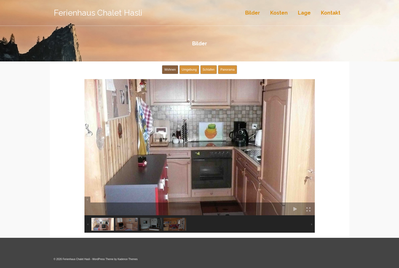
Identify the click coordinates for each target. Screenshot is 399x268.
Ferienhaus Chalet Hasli (98, 12)
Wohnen (170, 69)
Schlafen (209, 69)
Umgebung (189, 69)
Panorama (227, 69)
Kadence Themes (127, 259)
